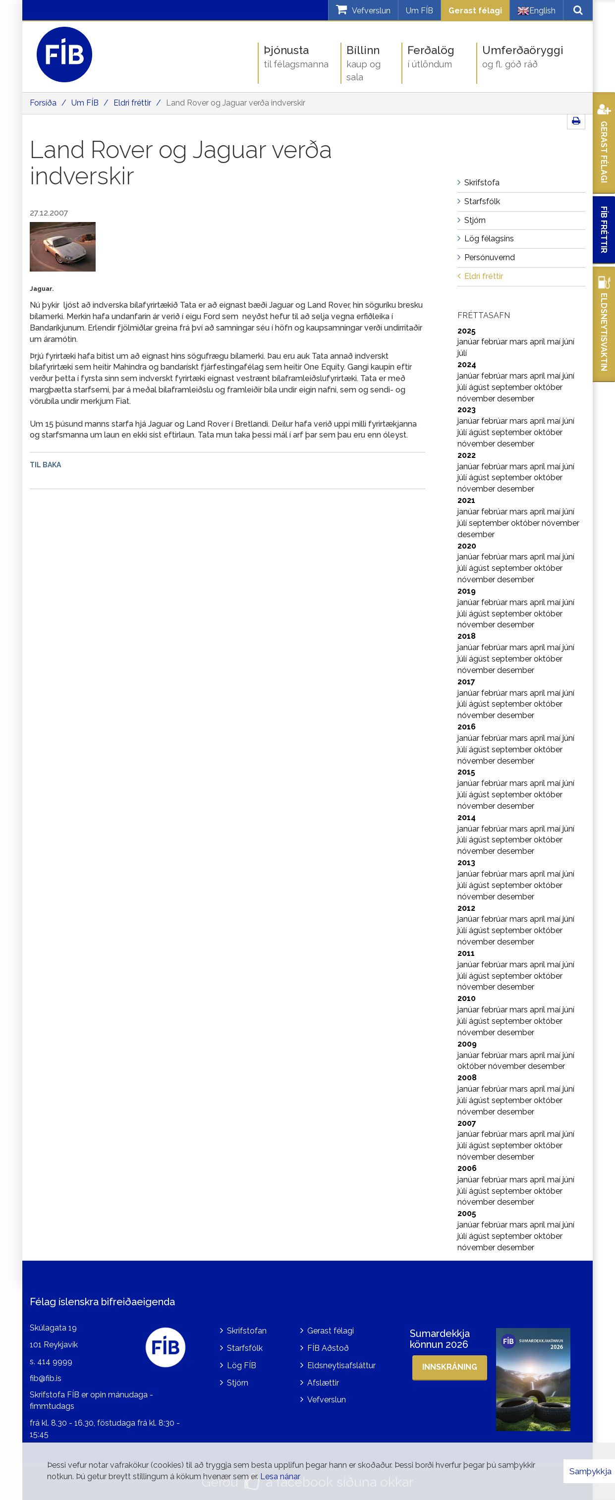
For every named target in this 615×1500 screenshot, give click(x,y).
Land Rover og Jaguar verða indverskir (235, 103)
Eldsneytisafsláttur (341, 1365)
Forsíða (43, 103)
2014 (466, 817)
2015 (466, 772)
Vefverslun (326, 1399)
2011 (466, 953)
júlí (462, 353)
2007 (466, 1123)
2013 (466, 862)
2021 (466, 500)
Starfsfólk (245, 1348)
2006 (467, 1168)
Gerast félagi (475, 10)
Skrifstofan (247, 1330)
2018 (466, 636)
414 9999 (54, 1361)
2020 (466, 546)
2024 (466, 364)
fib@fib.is (45, 1378)
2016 (466, 726)
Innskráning (449, 1367)
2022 (466, 455)
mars (519, 341)
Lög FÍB (241, 1365)
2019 (466, 591)
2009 (467, 1044)
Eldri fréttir (132, 103)
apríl (538, 341)
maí (554, 341)
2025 (466, 330)
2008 (467, 1077)
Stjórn (237, 1383)
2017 (466, 681)
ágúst (480, 387)
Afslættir (323, 1383)
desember (515, 398)
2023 (466, 409)
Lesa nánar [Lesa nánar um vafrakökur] (280, 1476)
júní (568, 341)
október (548, 387)
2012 (466, 908)
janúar (469, 341)
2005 (466, 1213)
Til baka (45, 465)
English (536, 11)
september (513, 387)
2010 (466, 998)
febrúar (495, 341)
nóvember (477, 398)
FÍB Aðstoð (328, 1348)
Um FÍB (419, 10)
